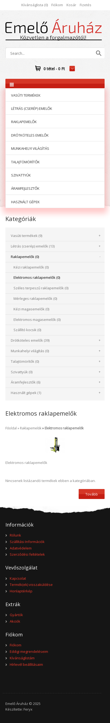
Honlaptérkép (21, 591)
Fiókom (57, 4)
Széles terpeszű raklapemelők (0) (41, 288)
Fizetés (85, 4)
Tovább (91, 494)
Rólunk (15, 535)
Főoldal (11, 428)
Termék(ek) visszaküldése (31, 584)
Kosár (71, 4)
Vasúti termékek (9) (26, 235)
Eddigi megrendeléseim (29, 651)
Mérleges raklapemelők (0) (35, 298)
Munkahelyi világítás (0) (30, 350)
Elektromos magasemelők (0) (37, 319)
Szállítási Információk (27, 541)
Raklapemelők (30, 428)
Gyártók (16, 614)
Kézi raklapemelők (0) (31, 267)
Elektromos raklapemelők (64, 428)
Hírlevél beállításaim (26, 664)
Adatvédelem (21, 548)
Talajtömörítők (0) (25, 361)
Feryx (28, 709)
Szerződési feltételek (27, 554)
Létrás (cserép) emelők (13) (33, 246)
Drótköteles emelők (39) (30, 340)
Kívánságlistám (22, 658)
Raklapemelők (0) (25, 256)
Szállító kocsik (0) (27, 329)
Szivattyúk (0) (21, 371)
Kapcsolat (18, 578)
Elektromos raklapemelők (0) (37, 277)
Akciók (15, 621)
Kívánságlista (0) (34, 4)
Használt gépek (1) (26, 392)
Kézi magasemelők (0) (31, 309)
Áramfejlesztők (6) (25, 382)
